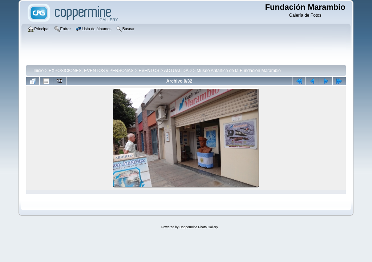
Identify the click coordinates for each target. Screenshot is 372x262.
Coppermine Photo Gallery (198, 227)
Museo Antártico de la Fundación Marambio (238, 70)
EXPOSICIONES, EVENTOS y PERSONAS (91, 70)
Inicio (38, 70)
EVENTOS (148, 70)
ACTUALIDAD (178, 70)
